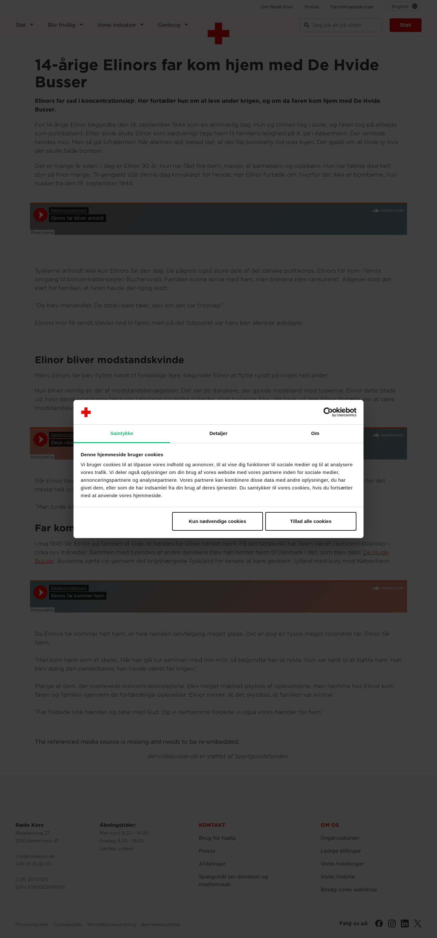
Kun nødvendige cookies (217, 521)
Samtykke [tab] (122, 433)
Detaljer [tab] (218, 433)
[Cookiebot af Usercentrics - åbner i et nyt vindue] (328, 412)
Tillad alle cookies (310, 521)
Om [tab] (315, 433)
